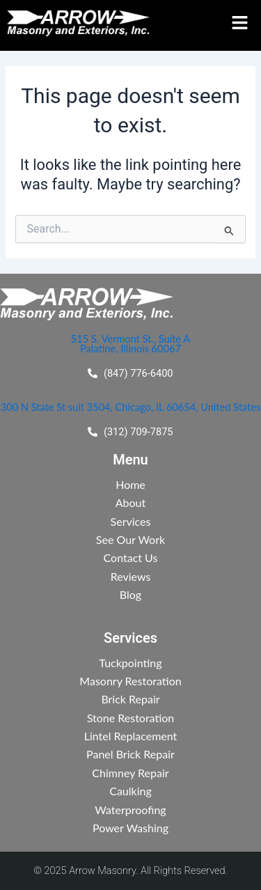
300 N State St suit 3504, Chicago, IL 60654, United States (130, 407)
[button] (236, 23)
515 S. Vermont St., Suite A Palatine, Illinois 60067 (130, 344)
